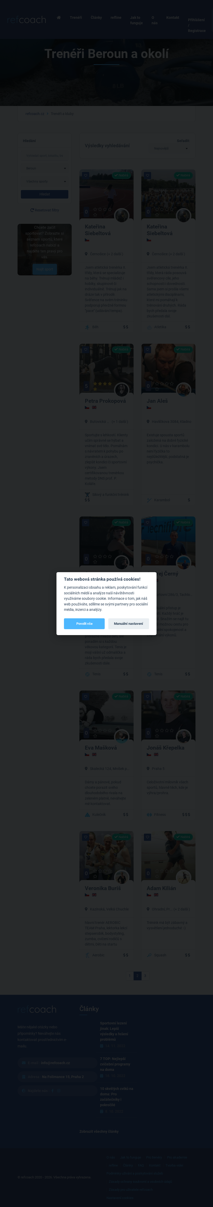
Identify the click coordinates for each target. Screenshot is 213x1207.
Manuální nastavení (128, 624)
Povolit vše (84, 624)
